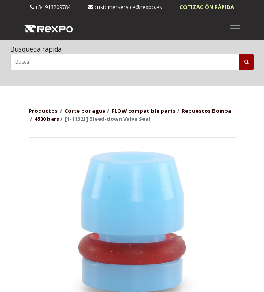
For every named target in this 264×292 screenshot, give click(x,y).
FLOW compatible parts (144, 110)
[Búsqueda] (246, 62)
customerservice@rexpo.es (125, 7)
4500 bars (46, 118)
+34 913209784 (50, 7)
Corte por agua (85, 110)
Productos (43, 110)
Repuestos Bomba (206, 110)
